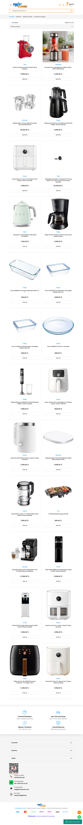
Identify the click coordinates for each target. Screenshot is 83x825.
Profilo (58, 572)
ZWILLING (25, 121)
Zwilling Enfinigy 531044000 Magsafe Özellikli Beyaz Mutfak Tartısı (58, 463)
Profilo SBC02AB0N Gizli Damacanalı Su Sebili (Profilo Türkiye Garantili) (58, 576)
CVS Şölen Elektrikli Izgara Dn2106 (58, 519)
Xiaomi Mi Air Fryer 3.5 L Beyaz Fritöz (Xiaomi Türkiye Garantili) (58, 688)
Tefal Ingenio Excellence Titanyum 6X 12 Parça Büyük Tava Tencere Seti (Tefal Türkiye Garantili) (58, 181)
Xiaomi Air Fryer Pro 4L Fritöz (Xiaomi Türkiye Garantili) (58, 632)
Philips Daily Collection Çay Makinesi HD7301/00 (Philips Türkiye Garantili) (58, 124)
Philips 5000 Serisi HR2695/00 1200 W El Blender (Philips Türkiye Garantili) (25, 406)
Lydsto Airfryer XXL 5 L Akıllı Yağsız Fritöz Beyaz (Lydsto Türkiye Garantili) (58, 406)
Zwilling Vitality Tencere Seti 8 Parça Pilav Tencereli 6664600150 (25, 124)
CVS (58, 516)
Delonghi (24, 572)
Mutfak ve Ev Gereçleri (39, 16)
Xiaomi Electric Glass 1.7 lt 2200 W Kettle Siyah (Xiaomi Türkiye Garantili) (24, 519)
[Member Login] (63, 5)
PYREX (25, 290)
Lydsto (58, 403)
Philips (58, 121)
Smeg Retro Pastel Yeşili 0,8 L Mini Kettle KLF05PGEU (24, 237)
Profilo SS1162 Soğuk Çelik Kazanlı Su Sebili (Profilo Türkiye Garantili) (24, 632)
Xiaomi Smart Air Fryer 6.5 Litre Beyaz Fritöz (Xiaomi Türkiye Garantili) (24, 180)
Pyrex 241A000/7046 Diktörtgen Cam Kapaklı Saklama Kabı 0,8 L (25, 350)
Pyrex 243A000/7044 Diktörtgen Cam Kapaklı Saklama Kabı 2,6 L (58, 293)
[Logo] (20, 5)
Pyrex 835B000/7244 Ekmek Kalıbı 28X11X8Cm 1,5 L (25, 293)
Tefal (24, 64)
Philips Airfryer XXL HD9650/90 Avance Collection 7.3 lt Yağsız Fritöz (25, 688)
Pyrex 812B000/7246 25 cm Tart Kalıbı (58, 349)
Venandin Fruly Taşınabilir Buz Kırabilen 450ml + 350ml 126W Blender (58, 68)
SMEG (25, 234)
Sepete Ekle (24, 79)
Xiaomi (25, 177)
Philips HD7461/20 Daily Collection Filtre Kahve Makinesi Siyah (58, 237)
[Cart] (70, 5)
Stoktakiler (15, 22)
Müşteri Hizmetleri (73, 822)
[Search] (41, 11)
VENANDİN (58, 64)
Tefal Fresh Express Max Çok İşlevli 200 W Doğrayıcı (25, 68)
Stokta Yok (58, 191)
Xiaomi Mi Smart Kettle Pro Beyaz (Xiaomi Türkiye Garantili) (25, 463)
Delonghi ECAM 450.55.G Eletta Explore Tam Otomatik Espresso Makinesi (24, 576)
